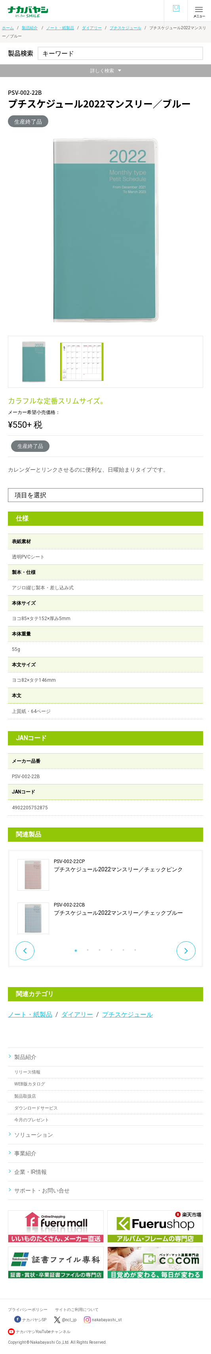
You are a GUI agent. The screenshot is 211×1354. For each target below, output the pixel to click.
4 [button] (112, 948)
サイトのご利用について (77, 1309)
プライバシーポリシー (28, 1309)
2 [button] (88, 948)
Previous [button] (24, 950)
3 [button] (100, 948)
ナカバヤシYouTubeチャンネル (43, 1332)
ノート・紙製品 (60, 28)
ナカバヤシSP (30, 1320)
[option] (105, 896)
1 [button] (76, 948)
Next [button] (186, 950)
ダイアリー (92, 28)
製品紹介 (30, 28)
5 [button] (123, 948)
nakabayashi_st (107, 1320)
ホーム (8, 28)
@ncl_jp (69, 1320)
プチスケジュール (125, 28)
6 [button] (135, 948)
